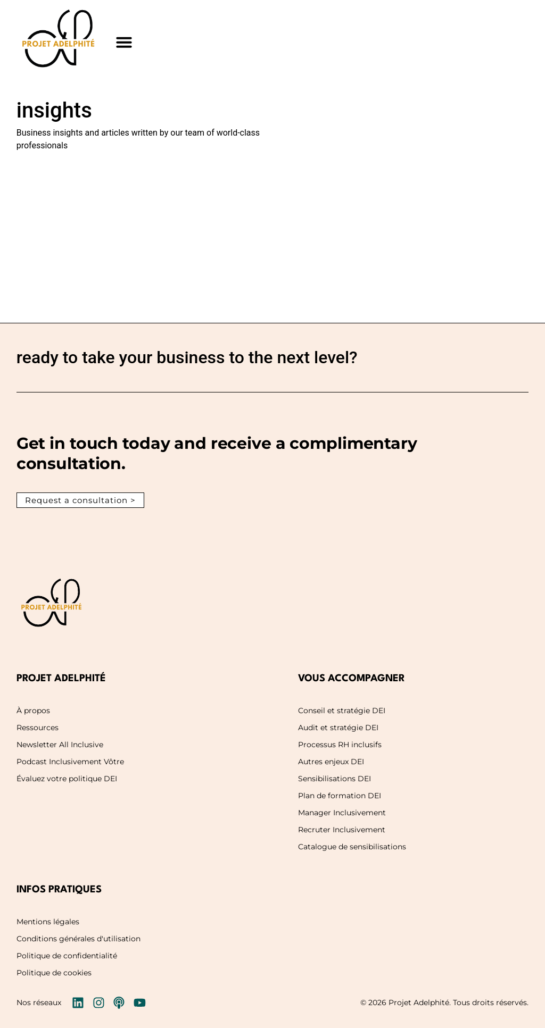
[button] (124, 42)
